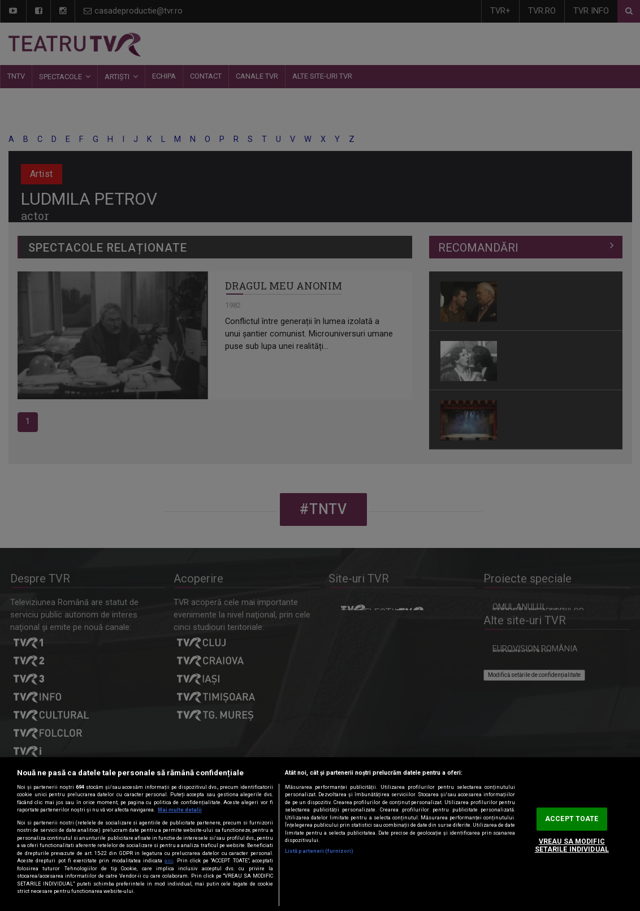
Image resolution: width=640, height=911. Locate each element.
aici (169, 860)
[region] (320, 834)
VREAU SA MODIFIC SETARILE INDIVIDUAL (572, 845)
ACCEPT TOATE (571, 819)
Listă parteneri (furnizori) (319, 851)
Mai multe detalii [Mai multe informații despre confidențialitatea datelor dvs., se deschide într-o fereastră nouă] (180, 810)
